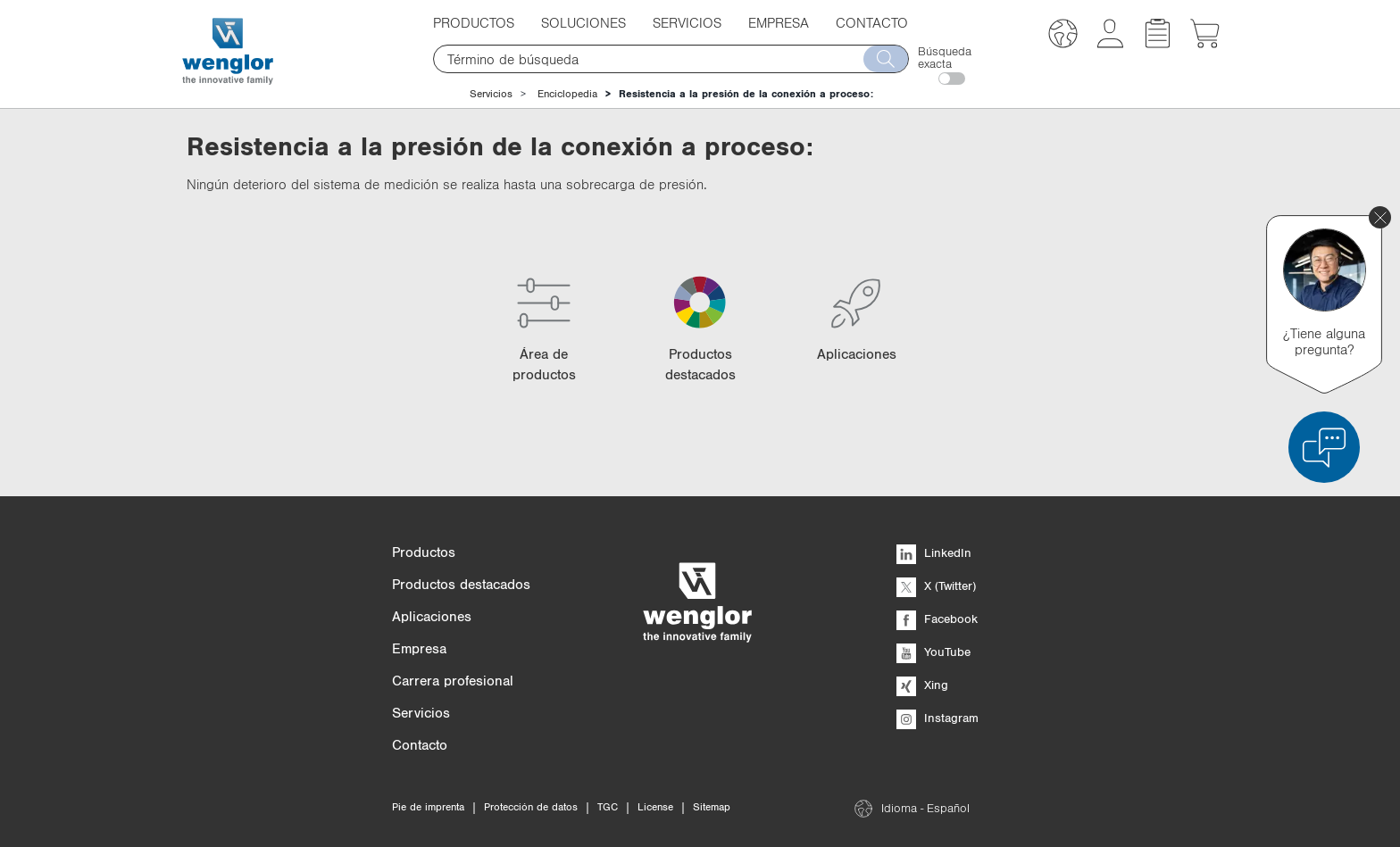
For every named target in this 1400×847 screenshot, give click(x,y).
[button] (1063, 36)
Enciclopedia (567, 93)
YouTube (933, 651)
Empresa (778, 22)
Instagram (937, 717)
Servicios (687, 22)
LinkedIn (933, 552)
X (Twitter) (936, 585)
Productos (473, 22)
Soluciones (583, 22)
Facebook (937, 618)
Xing (922, 684)
